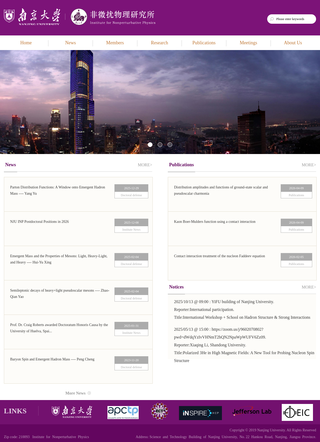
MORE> (145, 165)
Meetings (248, 42)
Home (26, 42)
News (70, 42)
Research (159, 42)
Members (115, 42)
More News (78, 393)
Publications (204, 42)
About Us (293, 42)
